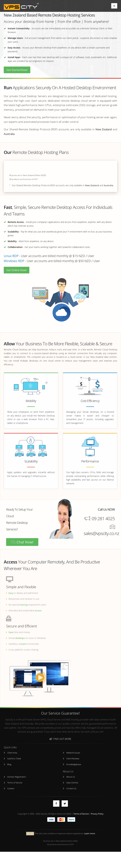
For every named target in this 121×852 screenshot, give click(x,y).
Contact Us (71, 788)
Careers (10, 788)
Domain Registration (16, 777)
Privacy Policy (97, 814)
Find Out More (60, 739)
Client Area (12, 753)
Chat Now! (22, 542)
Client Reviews (72, 758)
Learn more (89, 833)
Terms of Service (14, 782)
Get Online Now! (16, 270)
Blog (9, 764)
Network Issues (73, 753)
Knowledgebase (73, 764)
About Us (70, 777)
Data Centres (72, 782)
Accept (30, 833)
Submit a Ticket (14, 758)
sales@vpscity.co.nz (101, 533)
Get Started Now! (17, 70)
